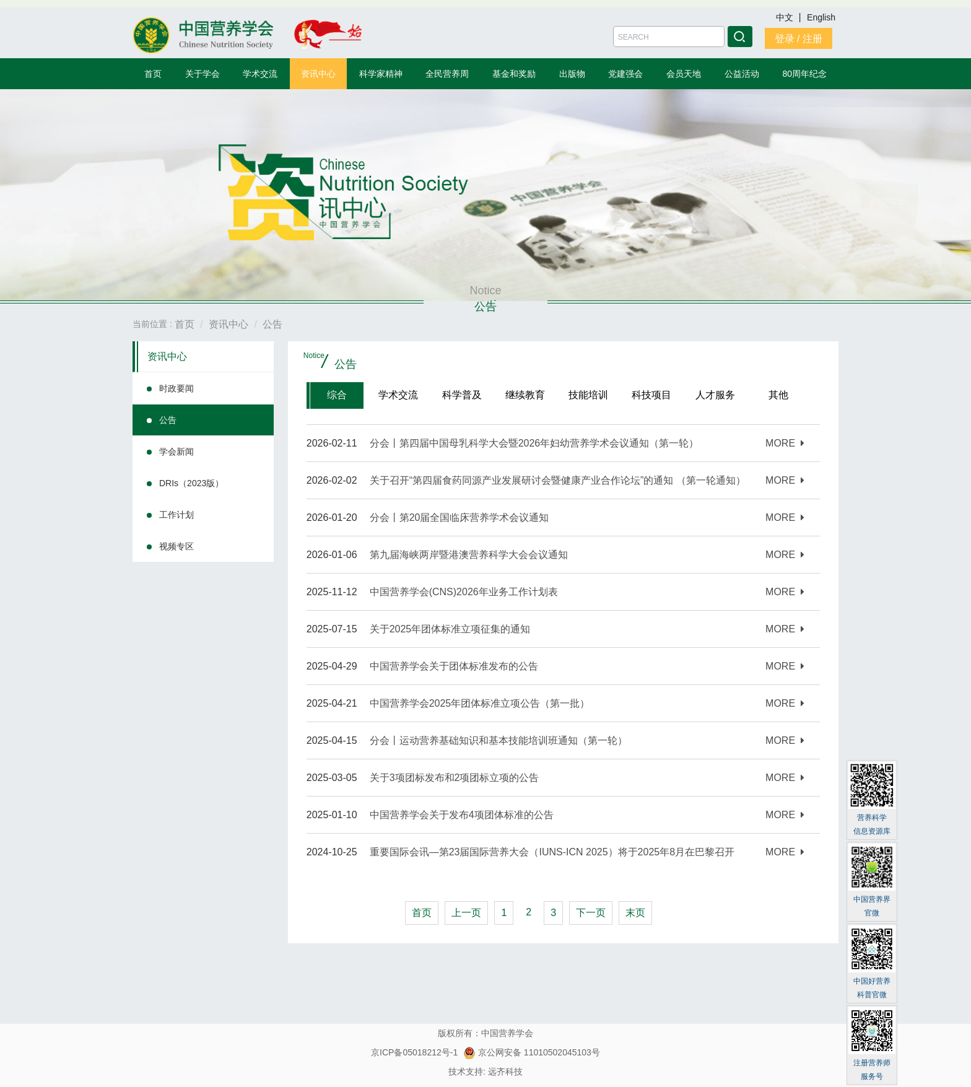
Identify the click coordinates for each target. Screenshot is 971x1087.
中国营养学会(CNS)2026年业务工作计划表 (464, 592)
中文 (786, 17)
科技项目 (651, 395)
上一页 (466, 912)
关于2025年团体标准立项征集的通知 (450, 629)
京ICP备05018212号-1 (414, 1052)
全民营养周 (447, 74)
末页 (635, 912)
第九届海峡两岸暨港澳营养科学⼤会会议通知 (469, 554)
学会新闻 (176, 451)
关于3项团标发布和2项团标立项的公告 (454, 777)
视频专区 (176, 546)
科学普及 (462, 395)
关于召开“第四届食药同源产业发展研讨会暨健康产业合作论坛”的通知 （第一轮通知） (558, 480)
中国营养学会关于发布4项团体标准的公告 (462, 815)
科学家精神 (381, 74)
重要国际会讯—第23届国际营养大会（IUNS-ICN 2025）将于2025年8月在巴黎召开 (552, 852)
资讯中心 (318, 74)
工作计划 (176, 515)
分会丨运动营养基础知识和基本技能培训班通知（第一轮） (498, 740)
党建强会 (625, 74)
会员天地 (683, 74)
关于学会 (202, 74)
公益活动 (742, 74)
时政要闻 (176, 388)
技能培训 (588, 395)
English (821, 17)
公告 (167, 420)
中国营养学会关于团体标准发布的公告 (454, 666)
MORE (784, 443)
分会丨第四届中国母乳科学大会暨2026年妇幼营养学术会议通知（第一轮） (534, 443)
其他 (778, 395)
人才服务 (715, 395)
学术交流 (260, 74)
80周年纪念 (805, 74)
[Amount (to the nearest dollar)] (669, 36)
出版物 (572, 74)
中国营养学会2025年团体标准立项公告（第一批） (480, 703)
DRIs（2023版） (191, 483)
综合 (337, 395)
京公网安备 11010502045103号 (531, 1052)
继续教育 (525, 395)
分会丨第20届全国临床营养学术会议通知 (459, 517)
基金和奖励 (514, 74)
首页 (153, 74)
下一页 (591, 912)
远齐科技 (505, 1071)
